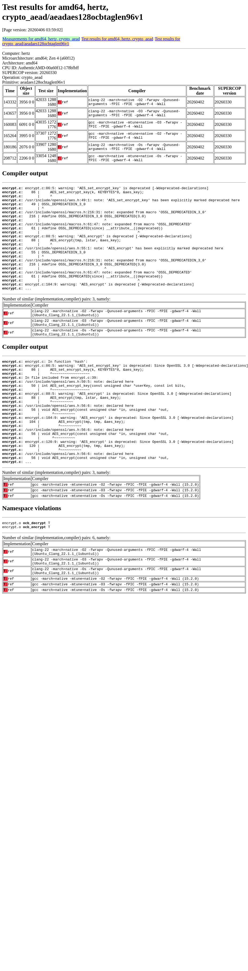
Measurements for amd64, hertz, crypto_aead (41, 39)
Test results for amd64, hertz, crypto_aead (117, 39)
